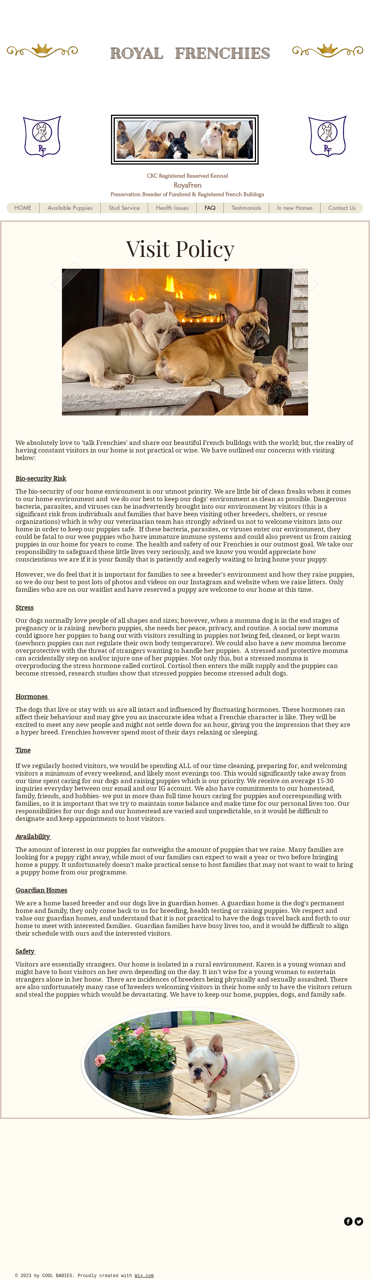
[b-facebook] (348, 1221)
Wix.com (144, 1276)
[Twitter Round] (359, 1221)
